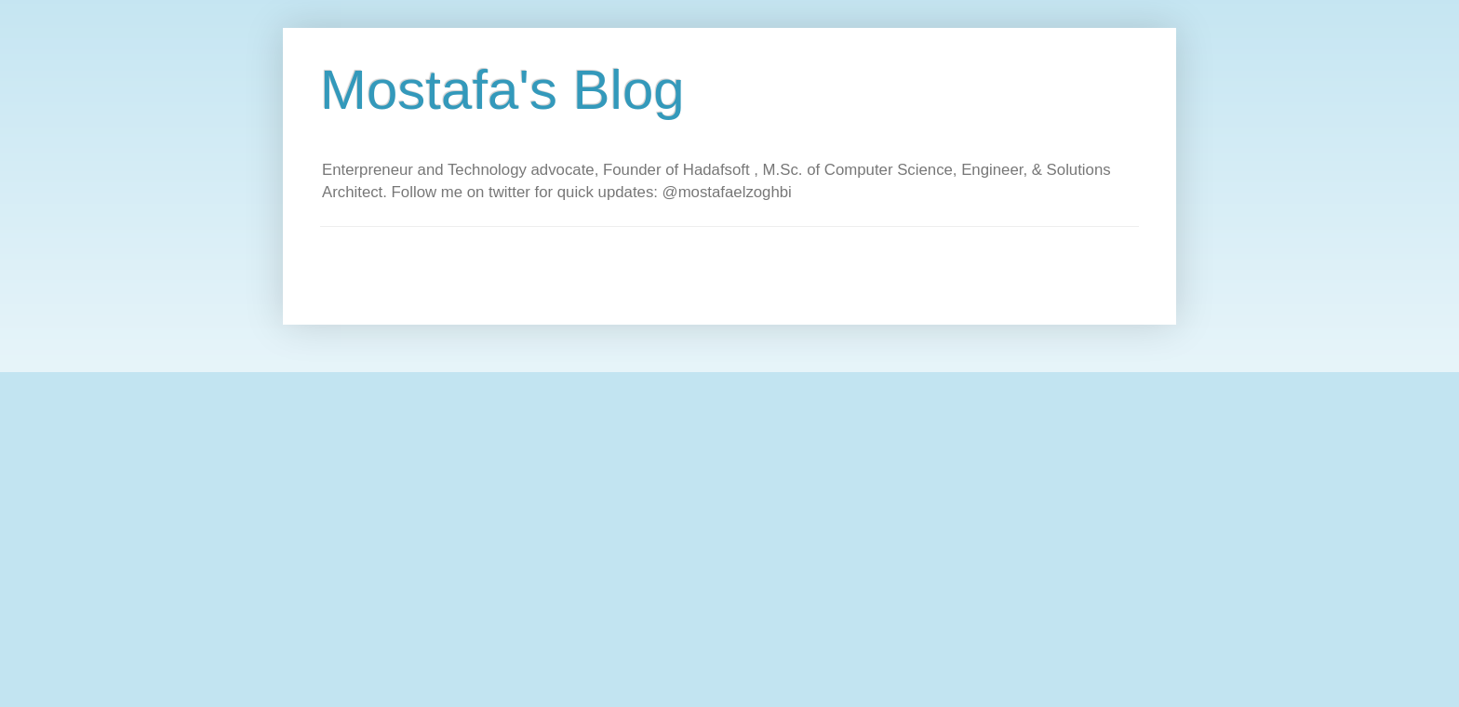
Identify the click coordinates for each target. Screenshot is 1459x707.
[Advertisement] (658, 269)
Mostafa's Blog (502, 90)
